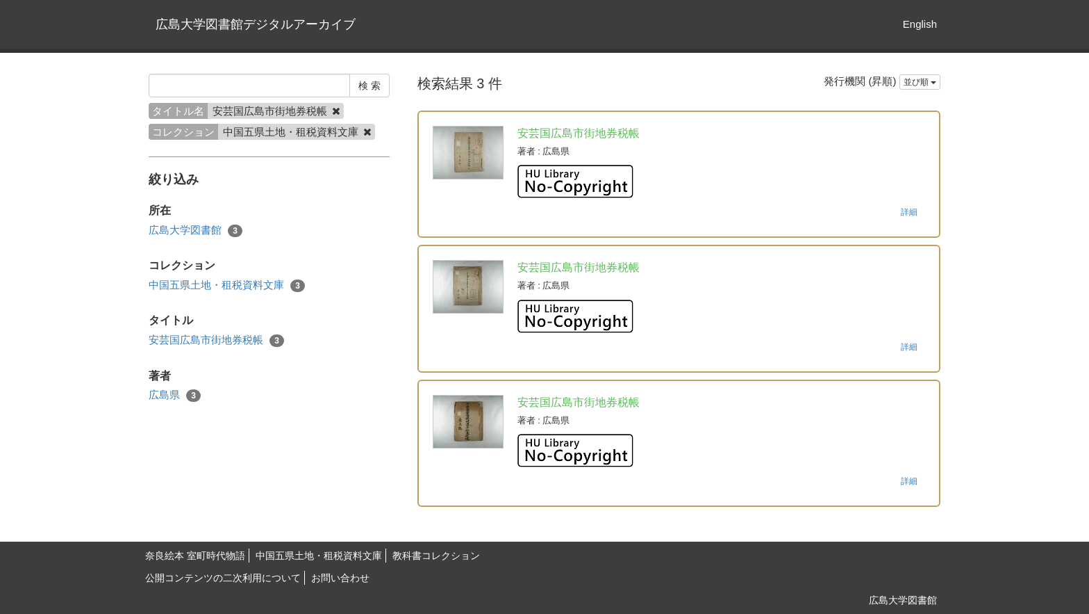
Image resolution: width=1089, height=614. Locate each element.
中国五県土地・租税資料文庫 (227, 285)
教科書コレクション (436, 555)
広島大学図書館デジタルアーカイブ (256, 24)
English (920, 24)
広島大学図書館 (195, 230)
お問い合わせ (340, 577)
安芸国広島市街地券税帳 (216, 340)
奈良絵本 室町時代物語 (195, 555)
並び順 (920, 82)
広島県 (175, 395)
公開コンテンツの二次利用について (223, 577)
